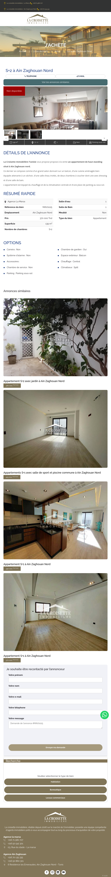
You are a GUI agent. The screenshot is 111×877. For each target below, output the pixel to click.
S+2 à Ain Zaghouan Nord (79, 51)
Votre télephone (17, 707)
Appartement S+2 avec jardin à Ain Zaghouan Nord (33, 381)
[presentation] (30, 736)
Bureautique (55, 790)
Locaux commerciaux (55, 798)
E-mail (80, 76)
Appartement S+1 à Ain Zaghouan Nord (26, 564)
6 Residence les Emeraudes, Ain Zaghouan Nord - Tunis (35, 864)
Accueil (22, 51)
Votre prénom (16, 675)
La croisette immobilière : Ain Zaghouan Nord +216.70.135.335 (26, 9)
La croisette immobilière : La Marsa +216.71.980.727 (23, 3)
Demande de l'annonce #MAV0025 (55, 725)
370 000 (12, 660)
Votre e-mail (15, 697)
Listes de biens (40, 51)
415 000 (12, 477)
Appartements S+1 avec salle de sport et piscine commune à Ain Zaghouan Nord (52, 472)
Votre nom (14, 686)
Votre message (16, 718)
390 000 (12, 569)
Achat (57, 51)
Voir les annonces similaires (55, 82)
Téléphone (30, 76)
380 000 (12, 385)
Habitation (55, 782)
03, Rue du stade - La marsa (22, 847)
